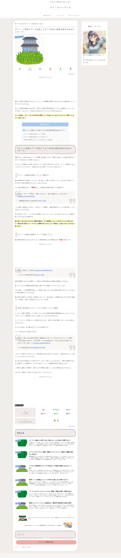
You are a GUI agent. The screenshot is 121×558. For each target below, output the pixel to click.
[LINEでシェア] (60, 69)
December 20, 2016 (39, 347)
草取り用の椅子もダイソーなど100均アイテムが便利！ (38, 139)
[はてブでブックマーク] (40, 69)
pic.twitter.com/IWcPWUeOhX (43, 270)
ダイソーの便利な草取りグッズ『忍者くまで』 (36, 137)
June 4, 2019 (42, 201)
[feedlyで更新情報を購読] (54, 420)
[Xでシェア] (20, 69)
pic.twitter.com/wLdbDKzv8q (26, 196)
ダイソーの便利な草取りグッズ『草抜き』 (35, 134)
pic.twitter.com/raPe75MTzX (41, 343)
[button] (71, 69)
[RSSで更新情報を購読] (58, 420)
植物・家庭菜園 (19, 405)
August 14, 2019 (39, 275)
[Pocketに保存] (50, 69)
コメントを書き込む (46, 542)
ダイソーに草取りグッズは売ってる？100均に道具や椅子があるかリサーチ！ (45, 130)
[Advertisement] (45, 89)
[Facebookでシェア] (30, 69)
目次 (44, 124)
